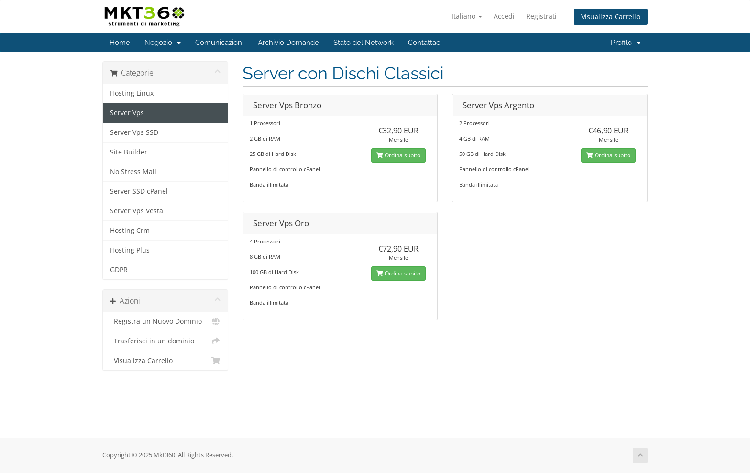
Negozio (162, 42)
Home (120, 42)
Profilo (625, 42)
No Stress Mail (133, 171)
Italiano (467, 16)
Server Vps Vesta (136, 211)
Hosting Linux (132, 93)
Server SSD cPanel (139, 191)
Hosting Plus (130, 250)
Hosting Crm (130, 230)
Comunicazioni (219, 42)
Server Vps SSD (134, 132)
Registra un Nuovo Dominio (165, 321)
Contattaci (424, 42)
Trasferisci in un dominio (165, 341)
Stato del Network (363, 42)
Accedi (504, 16)
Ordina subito (398, 155)
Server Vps (127, 113)
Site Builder (128, 152)
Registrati (541, 16)
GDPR (119, 269)
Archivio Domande (288, 42)
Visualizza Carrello (610, 16)
